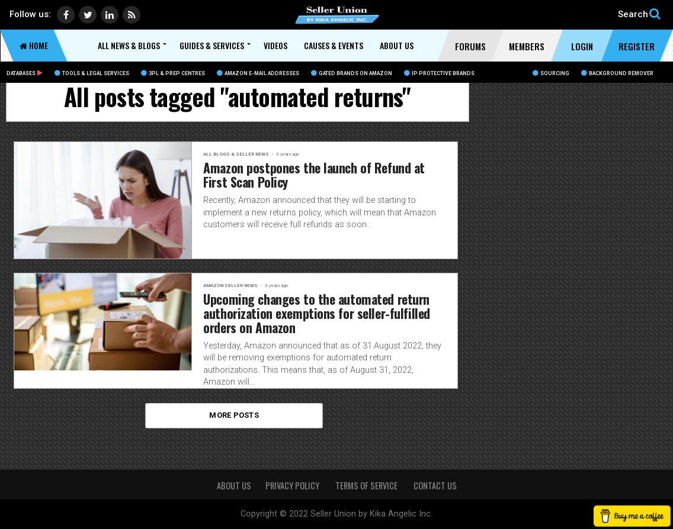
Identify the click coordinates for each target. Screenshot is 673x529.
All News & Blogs (129, 45)
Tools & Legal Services (92, 73)
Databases (25, 73)
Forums (470, 46)
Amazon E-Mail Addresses (258, 73)
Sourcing (551, 73)
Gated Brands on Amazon (351, 73)
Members (526, 46)
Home (34, 45)
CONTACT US (435, 485)
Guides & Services (212, 45)
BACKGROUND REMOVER (617, 73)
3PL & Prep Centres (173, 73)
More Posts (234, 420)
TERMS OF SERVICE (367, 485)
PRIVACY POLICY (293, 485)
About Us (397, 45)
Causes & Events (333, 45)
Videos (275, 45)
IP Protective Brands (439, 73)
